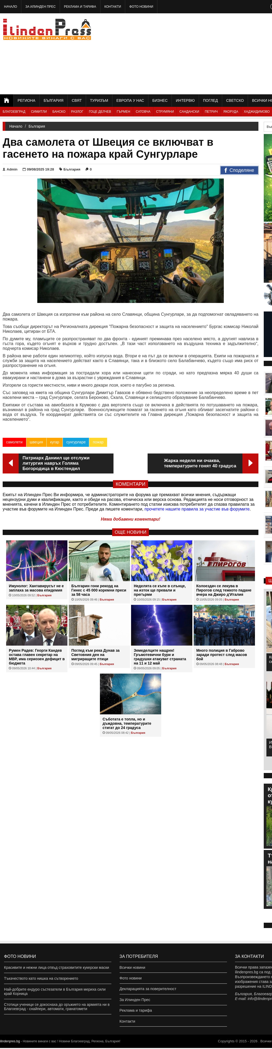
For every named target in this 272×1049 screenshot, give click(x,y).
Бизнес (160, 100)
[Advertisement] (213, 53)
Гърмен (123, 112)
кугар (54, 442)
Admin (10, 169)
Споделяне (239, 170)
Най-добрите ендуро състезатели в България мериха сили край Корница (54, 991)
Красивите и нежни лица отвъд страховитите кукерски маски (56, 967)
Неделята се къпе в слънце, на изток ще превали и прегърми (160, 590)
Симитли (39, 112)
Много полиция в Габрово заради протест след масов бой (221, 654)
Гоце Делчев (100, 112)
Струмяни (165, 112)
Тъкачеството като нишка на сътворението (41, 978)
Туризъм (99, 100)
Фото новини (141, 7)
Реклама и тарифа (80, 7)
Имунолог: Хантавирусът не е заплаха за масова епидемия (36, 588)
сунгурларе (76, 442)
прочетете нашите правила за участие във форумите (197, 509)
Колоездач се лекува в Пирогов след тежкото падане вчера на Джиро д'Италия (223, 590)
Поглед (210, 100)
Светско (235, 100)
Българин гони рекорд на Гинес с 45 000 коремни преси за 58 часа (98, 590)
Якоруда (230, 112)
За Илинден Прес (40, 7)
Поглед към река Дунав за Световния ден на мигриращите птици (95, 654)
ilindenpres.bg (10, 1042)
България (53, 100)
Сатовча (143, 112)
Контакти (112, 7)
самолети (14, 442)
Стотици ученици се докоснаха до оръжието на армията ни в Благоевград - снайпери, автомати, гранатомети (56, 1006)
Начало (10, 7)
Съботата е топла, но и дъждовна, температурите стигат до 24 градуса (127, 723)
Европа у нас (130, 100)
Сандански (189, 112)
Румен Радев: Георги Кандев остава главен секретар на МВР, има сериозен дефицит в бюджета (37, 656)
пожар (98, 442)
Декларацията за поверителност (148, 989)
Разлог (77, 112)
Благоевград (14, 112)
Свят (77, 100)
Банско (59, 112)
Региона (26, 100)
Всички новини (132, 967)
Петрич (211, 112)
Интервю (185, 100)
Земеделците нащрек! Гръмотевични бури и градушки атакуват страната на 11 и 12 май (160, 656)
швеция (36, 442)
